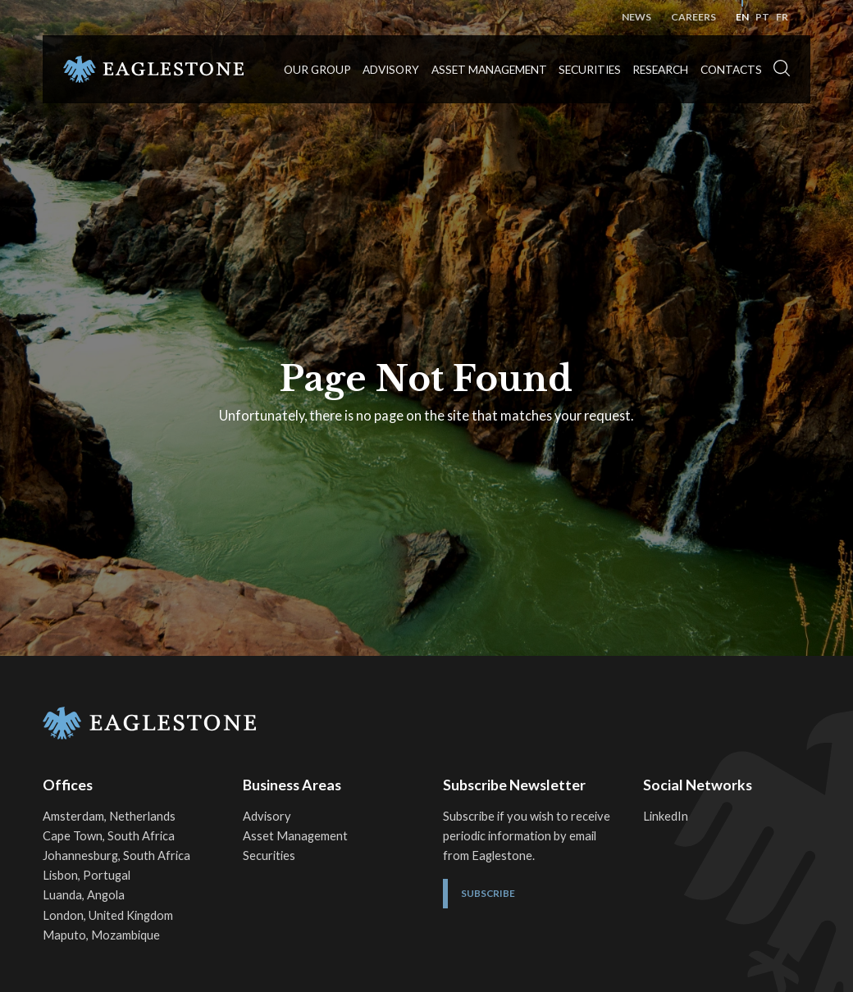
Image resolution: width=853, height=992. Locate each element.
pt (762, 17)
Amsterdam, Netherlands (109, 816)
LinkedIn (665, 816)
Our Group (317, 69)
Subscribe (488, 893)
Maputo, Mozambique (101, 935)
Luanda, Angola (84, 895)
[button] (782, 69)
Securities (590, 69)
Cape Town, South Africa (109, 836)
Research (660, 69)
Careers (693, 17)
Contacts (731, 69)
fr (782, 17)
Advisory (391, 69)
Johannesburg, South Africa (116, 855)
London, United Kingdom (108, 915)
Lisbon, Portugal (86, 875)
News (636, 17)
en (742, 17)
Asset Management (489, 69)
